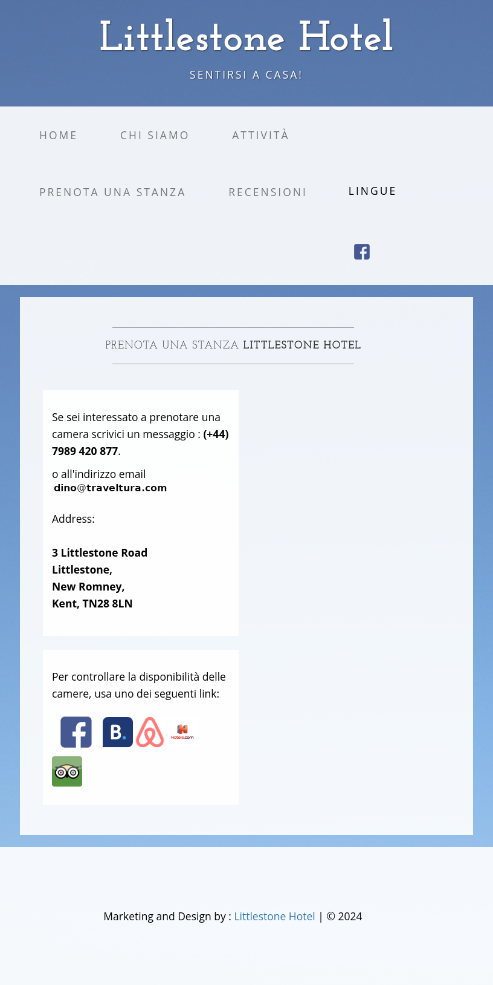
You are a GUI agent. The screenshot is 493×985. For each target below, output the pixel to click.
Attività (260, 135)
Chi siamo (155, 135)
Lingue (373, 190)
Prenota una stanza (112, 192)
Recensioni (268, 192)
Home (58, 135)
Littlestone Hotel (276, 916)
